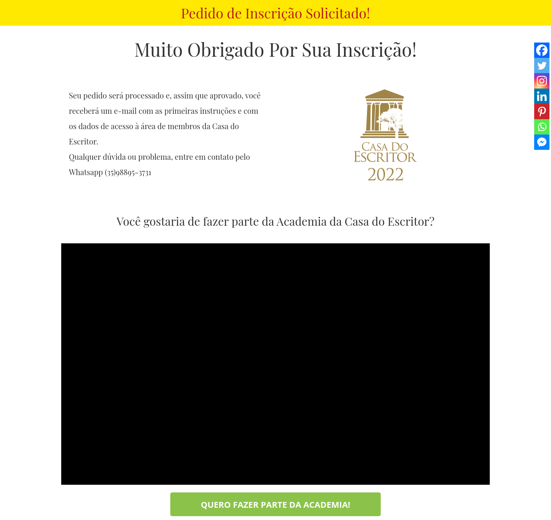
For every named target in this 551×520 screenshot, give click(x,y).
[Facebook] (541, 50)
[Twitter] (541, 65)
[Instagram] (541, 81)
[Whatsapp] (541, 127)
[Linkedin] (541, 96)
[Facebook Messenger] (541, 142)
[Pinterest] (541, 111)
